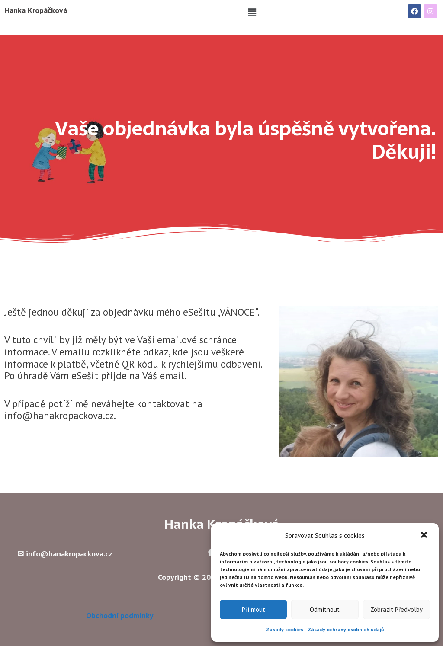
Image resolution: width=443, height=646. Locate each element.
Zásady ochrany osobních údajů (346, 629)
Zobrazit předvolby (396, 609)
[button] (425, 536)
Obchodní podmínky (120, 616)
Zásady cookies (284, 629)
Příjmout (253, 609)
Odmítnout (325, 609)
